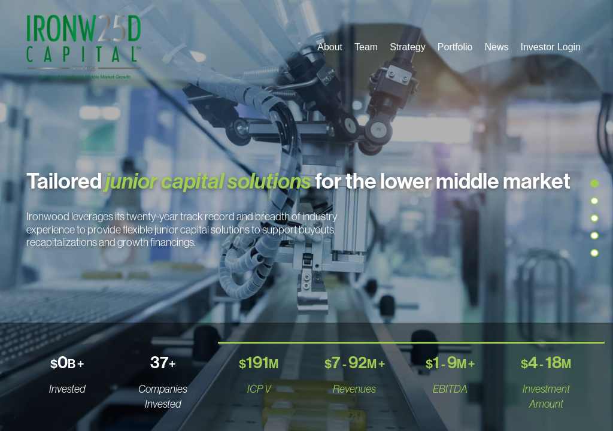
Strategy (408, 47)
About (329, 47)
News (496, 47)
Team (366, 47)
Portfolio (455, 47)
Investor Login (550, 47)
